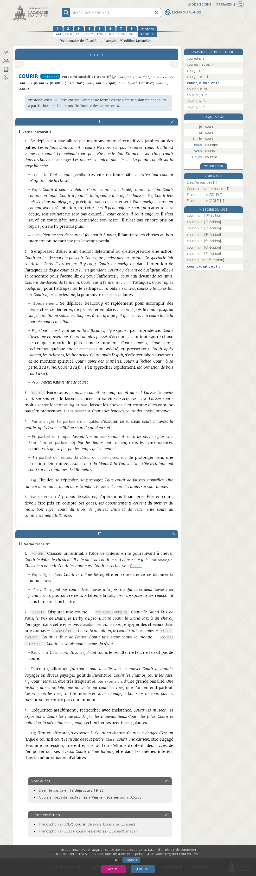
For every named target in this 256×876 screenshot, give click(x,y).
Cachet (136, 566)
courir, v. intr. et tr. (203, 83)
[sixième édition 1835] (110, 31)
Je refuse (142, 869)
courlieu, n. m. (197, 95)
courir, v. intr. (205, 260)
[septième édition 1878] (121, 31)
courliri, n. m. (196, 101)
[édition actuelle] (147, 31)
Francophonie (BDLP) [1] (205, 194)
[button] (6, 53)
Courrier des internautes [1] (208, 188)
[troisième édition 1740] (79, 31)
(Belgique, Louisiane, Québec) (86, 824)
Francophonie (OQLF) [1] (205, 200)
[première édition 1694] (58, 31)
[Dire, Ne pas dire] (71, 790)
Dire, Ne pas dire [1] (202, 182)
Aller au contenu (31, 4)
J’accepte (113, 869)
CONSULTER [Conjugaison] (213, 166)
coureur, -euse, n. (200, 64)
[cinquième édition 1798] (100, 31)
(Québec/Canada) (87, 831)
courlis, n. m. (196, 107)
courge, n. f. (196, 70)
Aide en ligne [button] (199, 4)
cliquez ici (131, 860)
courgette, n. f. (198, 76)
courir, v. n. (204, 215)
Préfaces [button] (224, 4)
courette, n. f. (197, 58)
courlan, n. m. (197, 89)
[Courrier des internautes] (91, 797)
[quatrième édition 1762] (89, 31)
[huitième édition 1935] (132, 31)
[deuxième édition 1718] (68, 31)
